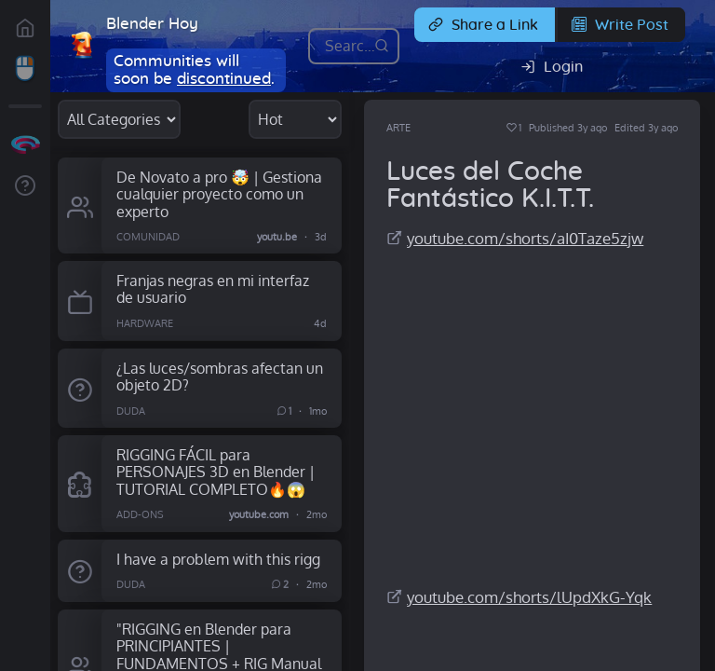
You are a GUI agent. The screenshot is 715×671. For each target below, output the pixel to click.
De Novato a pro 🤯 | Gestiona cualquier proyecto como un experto (219, 194)
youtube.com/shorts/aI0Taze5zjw (525, 238)
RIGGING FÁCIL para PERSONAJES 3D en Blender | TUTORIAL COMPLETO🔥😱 (215, 471)
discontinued (224, 79)
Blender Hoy (152, 24)
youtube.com (259, 515)
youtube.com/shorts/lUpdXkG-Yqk (529, 597)
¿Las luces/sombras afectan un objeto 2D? (219, 376)
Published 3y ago (568, 127)
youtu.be (277, 237)
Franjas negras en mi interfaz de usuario (212, 289)
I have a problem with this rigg (218, 559)
